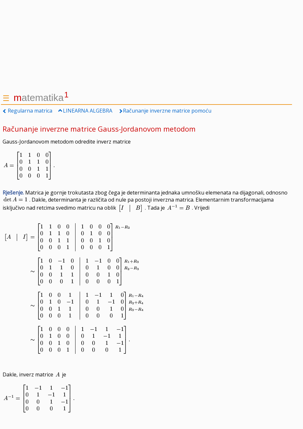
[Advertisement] (146, 45)
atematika (41, 97)
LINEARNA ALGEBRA (87, 110)
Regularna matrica (30, 110)
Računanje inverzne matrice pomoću (167, 110)
